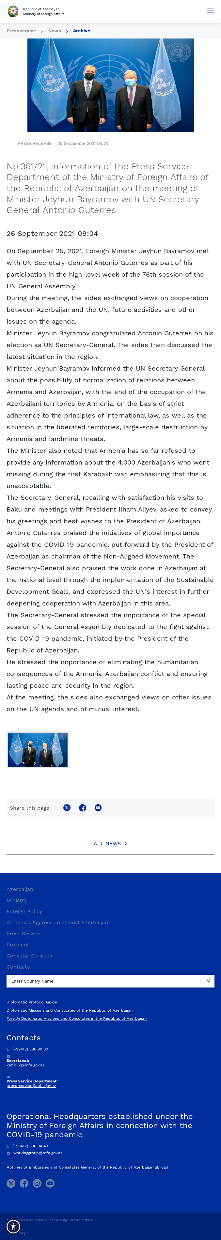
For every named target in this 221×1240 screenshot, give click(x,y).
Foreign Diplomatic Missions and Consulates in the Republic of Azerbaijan (77, 1018)
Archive (81, 30)
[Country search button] (209, 981)
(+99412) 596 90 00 (27, 1049)
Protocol (18, 944)
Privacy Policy (16, 1233)
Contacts (18, 967)
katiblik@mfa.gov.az (25, 1065)
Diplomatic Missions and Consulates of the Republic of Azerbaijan (70, 1010)
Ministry (17, 900)
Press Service (23, 933)
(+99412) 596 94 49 (27, 1146)
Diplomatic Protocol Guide (32, 1002)
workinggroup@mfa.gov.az (34, 1153)
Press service (21, 30)
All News (107, 843)
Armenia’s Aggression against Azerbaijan (57, 922)
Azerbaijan (20, 889)
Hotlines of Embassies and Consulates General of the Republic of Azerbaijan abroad (87, 1167)
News (54, 30)
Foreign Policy (24, 911)
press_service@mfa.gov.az (31, 1085)
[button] (13, 1226)
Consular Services (29, 956)
